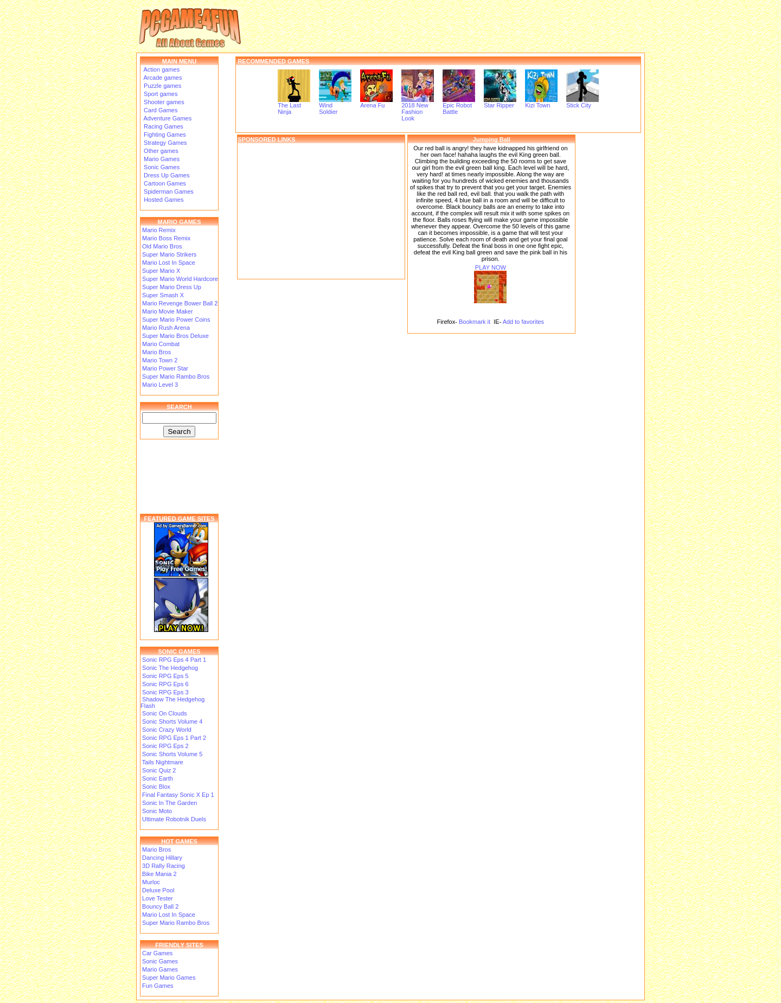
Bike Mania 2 (159, 874)
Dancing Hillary (162, 857)
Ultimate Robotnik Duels (174, 819)
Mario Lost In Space (168, 262)
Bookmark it (474, 321)
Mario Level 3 (160, 384)
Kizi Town (541, 102)
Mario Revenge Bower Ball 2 (179, 303)
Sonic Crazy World (166, 729)
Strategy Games (164, 142)
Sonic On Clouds (164, 713)
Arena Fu (376, 102)
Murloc (151, 882)
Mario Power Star (165, 368)
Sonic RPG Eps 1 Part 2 (174, 737)
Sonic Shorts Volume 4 (172, 721)
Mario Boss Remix (166, 238)
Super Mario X (161, 270)
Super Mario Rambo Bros (175, 376)
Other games (160, 151)
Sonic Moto (157, 811)
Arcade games (162, 77)
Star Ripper (500, 102)
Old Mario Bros (162, 246)
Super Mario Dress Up (171, 287)
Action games (161, 69)
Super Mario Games (168, 977)
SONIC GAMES (179, 651)
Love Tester (157, 898)
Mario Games (161, 159)
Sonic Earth (157, 778)
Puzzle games (161, 85)
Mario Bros (156, 352)
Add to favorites (523, 321)
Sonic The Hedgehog (170, 668)
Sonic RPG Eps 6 (165, 684)
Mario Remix (159, 230)
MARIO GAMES (179, 222)
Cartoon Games (164, 183)
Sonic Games (161, 167)
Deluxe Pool (158, 890)
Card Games (159, 110)
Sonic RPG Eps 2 (165, 746)
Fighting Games (164, 134)
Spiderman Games (168, 191)
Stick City (582, 102)
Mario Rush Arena (166, 327)
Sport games (159, 94)
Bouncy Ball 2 (160, 906)
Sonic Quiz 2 (159, 770)
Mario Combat (161, 344)
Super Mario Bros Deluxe (175, 336)
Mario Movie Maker (167, 311)
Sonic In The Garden (169, 803)
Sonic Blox (156, 786)
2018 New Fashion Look (417, 109)
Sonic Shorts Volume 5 (172, 754)
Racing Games (162, 126)
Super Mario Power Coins (176, 319)
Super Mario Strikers (169, 254)
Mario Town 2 (159, 360)
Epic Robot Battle (459, 106)
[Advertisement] (321, 211)
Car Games (157, 953)
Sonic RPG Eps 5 (165, 676)
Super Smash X (163, 295)
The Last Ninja (294, 106)
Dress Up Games (165, 175)
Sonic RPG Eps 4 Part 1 (174, 659)
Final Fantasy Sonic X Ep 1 (178, 794)
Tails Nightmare (162, 762)
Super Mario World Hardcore (180, 279)
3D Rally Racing (163, 866)
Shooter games (163, 102)
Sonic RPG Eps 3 (165, 692)
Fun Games (157, 985)
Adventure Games (166, 118)
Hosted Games (163, 199)
